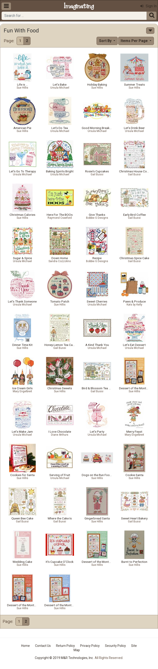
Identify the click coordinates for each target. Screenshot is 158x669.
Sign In (148, 6)
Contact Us (43, 646)
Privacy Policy (90, 646)
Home (25, 646)
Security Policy (115, 646)
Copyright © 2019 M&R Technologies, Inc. (64, 658)
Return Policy (65, 646)
